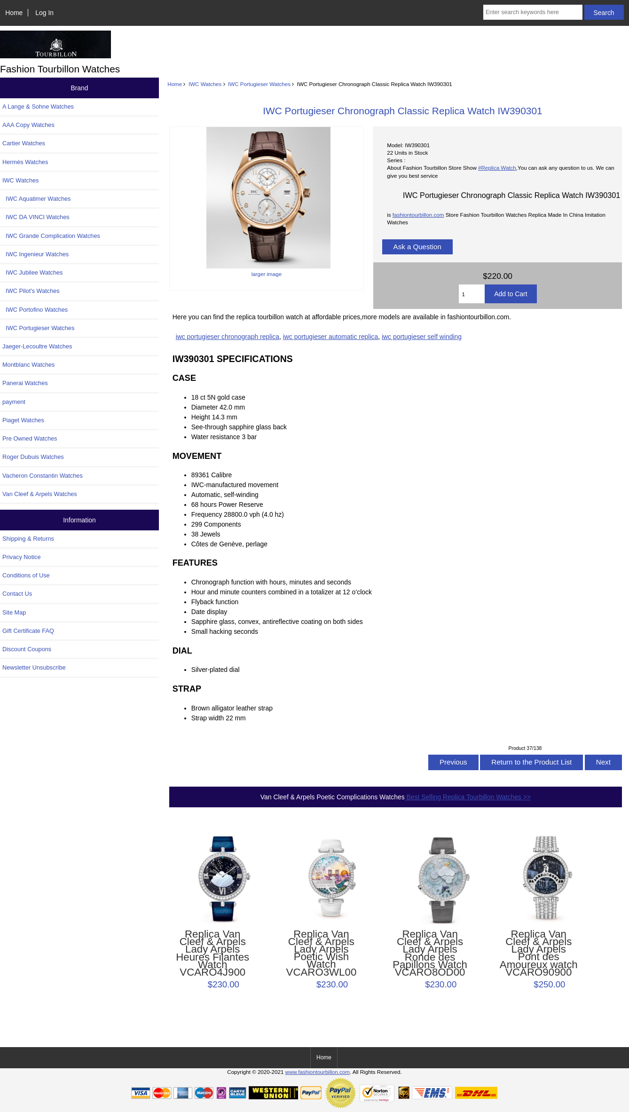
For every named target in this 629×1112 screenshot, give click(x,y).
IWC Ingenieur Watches (35, 254)
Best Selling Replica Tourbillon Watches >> (468, 797)
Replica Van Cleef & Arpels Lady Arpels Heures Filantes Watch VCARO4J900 (212, 953)
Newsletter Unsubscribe (34, 667)
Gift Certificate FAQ (28, 630)
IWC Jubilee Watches (32, 272)
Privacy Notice (21, 556)
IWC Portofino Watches (35, 309)
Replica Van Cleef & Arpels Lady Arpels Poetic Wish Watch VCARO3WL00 (321, 953)
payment (13, 401)
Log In (44, 12)
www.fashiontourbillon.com (317, 1072)
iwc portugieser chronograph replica (227, 336)
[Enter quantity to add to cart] (472, 293)
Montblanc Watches (28, 364)
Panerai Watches (25, 382)
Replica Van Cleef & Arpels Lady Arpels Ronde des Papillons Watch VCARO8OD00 (430, 953)
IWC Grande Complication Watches (51, 235)
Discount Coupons (26, 649)
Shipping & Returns (28, 538)
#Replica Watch (497, 168)
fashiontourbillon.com (418, 215)
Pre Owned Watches (29, 438)
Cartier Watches (23, 143)
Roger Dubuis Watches (33, 456)
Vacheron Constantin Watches (42, 475)
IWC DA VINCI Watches (36, 217)
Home (14, 12)
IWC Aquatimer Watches (36, 198)
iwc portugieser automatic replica (330, 336)
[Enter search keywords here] (532, 12)
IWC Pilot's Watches (31, 290)
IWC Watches (205, 84)
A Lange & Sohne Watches (38, 106)
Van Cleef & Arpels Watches (39, 493)
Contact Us (17, 593)
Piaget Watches (23, 420)
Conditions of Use (26, 575)
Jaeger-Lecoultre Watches (37, 346)
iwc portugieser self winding (422, 336)
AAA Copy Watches (28, 124)
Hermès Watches (25, 162)
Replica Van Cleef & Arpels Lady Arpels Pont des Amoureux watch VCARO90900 (539, 953)
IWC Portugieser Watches (259, 84)
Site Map (14, 612)
